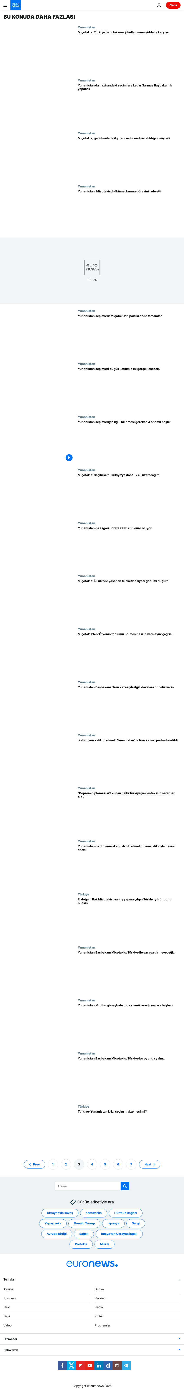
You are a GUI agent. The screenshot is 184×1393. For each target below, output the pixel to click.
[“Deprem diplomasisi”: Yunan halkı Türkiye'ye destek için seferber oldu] (129, 812)
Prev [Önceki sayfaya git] (36, 1164)
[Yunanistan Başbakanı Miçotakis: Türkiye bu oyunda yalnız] (129, 1078)
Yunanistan (86, 27)
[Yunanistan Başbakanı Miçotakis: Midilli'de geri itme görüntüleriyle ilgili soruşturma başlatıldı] (129, 158)
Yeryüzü (100, 1298)
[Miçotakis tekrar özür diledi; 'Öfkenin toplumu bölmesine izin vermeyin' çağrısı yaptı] (129, 653)
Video (7, 1325)
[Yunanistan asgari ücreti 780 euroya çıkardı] (129, 547)
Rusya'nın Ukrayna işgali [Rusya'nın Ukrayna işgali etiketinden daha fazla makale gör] (119, 1234)
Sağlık (99, 1307)
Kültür (99, 1316)
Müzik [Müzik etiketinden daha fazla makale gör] (104, 1244)
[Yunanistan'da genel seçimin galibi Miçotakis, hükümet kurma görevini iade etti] (129, 211)
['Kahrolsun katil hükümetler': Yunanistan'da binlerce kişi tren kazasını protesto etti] (129, 760)
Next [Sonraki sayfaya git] (147, 1164)
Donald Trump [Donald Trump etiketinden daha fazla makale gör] (84, 1223)
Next (6, 1307)
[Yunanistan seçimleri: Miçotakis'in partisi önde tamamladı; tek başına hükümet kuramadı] (129, 335)
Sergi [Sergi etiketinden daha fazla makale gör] (136, 1223)
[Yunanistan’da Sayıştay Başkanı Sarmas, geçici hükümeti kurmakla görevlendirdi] (129, 105)
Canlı (173, 5)
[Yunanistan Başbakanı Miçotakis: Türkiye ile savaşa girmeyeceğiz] (129, 972)
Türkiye (83, 894)
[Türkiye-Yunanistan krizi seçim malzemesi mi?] (129, 1131)
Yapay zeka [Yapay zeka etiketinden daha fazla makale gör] (53, 1223)
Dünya (99, 1289)
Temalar (9, 1279)
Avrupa (8, 1289)
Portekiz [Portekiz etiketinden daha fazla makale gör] (81, 1244)
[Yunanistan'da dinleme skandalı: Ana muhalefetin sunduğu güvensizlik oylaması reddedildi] (129, 866)
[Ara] (92, 1186)
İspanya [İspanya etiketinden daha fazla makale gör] (113, 1223)
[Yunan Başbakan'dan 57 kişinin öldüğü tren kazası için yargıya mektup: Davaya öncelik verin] (129, 706)
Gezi (6, 1316)
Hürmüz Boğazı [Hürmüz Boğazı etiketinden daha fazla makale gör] (125, 1213)
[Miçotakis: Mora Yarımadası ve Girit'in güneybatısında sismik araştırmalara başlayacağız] (129, 1025)
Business (9, 1298)
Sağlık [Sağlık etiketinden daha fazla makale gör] (83, 1234)
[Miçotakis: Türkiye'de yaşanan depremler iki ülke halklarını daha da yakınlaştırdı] (129, 600)
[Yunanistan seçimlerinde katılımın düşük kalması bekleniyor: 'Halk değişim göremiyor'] (129, 388)
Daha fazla (10, 1350)
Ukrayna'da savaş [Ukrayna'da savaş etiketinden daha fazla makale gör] (60, 1213)
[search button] (125, 1186)
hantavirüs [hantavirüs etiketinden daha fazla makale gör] (94, 1213)
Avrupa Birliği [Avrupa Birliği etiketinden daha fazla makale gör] (57, 1234)
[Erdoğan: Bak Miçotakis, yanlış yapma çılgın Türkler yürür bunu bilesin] (129, 919)
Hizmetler (10, 1339)
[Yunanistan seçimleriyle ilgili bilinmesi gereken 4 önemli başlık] (129, 441)
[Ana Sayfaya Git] (15, 5)
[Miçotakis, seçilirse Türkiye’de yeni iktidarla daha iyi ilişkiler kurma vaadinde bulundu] (129, 494)
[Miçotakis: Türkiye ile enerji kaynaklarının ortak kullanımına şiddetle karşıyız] (129, 52)
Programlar (102, 1325)
